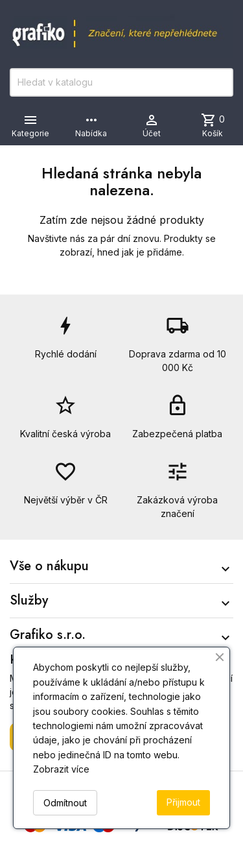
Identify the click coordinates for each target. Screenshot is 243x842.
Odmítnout (65, 802)
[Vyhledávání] (121, 82)
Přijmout (183, 802)
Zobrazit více (61, 769)
